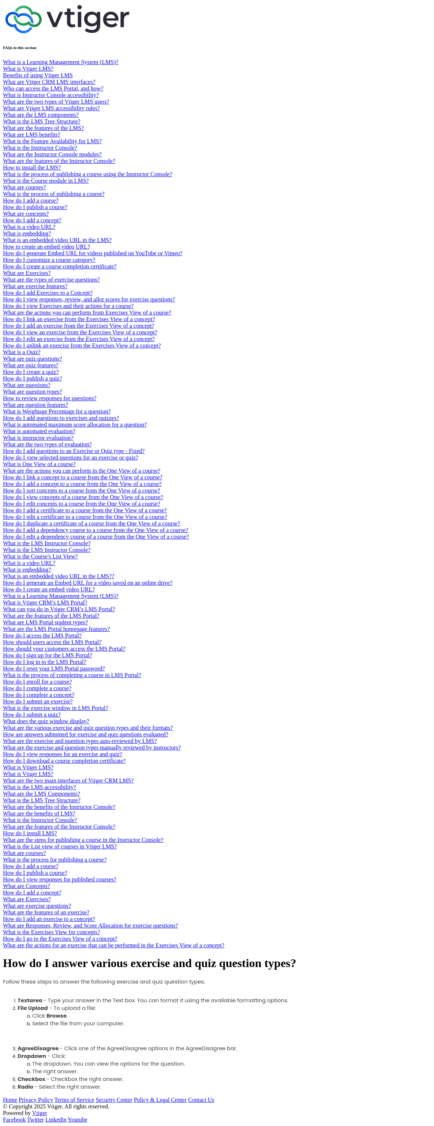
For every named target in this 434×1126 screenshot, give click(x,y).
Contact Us (201, 1100)
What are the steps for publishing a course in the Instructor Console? (83, 840)
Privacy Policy (36, 1100)
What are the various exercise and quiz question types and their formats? (88, 728)
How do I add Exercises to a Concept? (48, 293)
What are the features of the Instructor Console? (59, 161)
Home (10, 1100)
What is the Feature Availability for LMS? (52, 141)
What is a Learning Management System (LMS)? (60, 62)
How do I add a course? (31, 200)
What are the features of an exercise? (46, 912)
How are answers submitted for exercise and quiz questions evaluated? (85, 734)
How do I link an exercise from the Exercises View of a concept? (79, 319)
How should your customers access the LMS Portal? (64, 649)
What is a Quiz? (22, 352)
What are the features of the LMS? (43, 128)
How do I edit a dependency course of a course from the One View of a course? (96, 537)
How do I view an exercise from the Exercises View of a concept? (80, 332)
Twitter (35, 1119)
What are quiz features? (30, 365)
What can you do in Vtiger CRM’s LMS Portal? (59, 609)
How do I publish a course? (35, 207)
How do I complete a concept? (38, 695)
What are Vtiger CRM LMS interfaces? (49, 82)
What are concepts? (26, 214)
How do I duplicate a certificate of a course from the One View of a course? (91, 523)
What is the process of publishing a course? (54, 194)
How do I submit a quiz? (32, 714)
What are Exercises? (27, 273)
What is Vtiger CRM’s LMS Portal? (45, 602)
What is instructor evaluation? (38, 438)
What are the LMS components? (41, 115)
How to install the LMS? (32, 167)
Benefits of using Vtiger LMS (38, 75)
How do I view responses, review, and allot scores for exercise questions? (89, 299)
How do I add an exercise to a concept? (49, 919)
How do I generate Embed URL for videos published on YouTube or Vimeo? (92, 253)
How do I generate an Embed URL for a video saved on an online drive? (87, 583)
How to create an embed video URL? (46, 247)
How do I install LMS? (30, 833)
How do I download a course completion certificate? (64, 761)
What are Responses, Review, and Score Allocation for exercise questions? (90, 925)
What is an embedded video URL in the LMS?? (58, 576)
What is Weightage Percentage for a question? (57, 411)
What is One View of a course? (39, 464)
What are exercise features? (35, 286)
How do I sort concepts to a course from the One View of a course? (81, 490)
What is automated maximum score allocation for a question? (75, 424)
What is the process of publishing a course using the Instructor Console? (87, 174)
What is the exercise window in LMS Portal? (55, 708)
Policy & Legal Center (160, 1100)
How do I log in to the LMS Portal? (44, 662)
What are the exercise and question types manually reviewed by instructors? (92, 747)
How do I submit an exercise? (38, 701)
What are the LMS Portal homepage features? (56, 629)
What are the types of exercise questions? (51, 279)
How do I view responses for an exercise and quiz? (62, 754)
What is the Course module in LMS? (46, 181)
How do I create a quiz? (31, 372)
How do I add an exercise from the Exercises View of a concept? (78, 326)
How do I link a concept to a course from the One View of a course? (82, 477)
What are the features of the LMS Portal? (51, 616)
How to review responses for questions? (50, 398)
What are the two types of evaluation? (47, 444)
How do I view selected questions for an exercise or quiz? (70, 457)
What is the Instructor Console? (40, 148)
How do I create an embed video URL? (49, 589)
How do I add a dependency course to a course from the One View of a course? (95, 530)
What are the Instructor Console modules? (52, 154)
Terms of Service (74, 1100)
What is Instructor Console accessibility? (51, 95)
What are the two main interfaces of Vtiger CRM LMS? (68, 780)
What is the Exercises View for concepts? (51, 932)
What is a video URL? (29, 227)
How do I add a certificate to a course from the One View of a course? (85, 510)
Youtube (77, 1119)
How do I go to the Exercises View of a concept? (60, 939)
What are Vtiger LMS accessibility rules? (51, 108)
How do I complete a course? (37, 688)
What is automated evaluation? (39, 431)
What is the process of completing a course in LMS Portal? (72, 675)
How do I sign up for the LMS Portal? (47, 655)
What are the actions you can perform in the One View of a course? (81, 471)
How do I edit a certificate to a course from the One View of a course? (85, 517)
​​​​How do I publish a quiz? (32, 378)
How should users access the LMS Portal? (52, 642)
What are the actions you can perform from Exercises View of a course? (87, 312)
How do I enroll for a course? (37, 682)
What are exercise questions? (37, 906)
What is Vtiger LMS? (28, 69)
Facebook (14, 1119)
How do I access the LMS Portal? (42, 635)
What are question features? (35, 405)
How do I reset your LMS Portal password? (54, 668)
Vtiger (39, 1113)
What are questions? (26, 385)
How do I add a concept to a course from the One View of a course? (82, 484)
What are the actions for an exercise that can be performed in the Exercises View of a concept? (113, 945)
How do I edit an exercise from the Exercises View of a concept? (79, 339)
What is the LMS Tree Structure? (42, 121)
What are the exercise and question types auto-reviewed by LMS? (80, 741)
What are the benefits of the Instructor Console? (59, 807)
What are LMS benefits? (31, 134)
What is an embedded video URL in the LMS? (57, 240)
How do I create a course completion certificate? (60, 266)
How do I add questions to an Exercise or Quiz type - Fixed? (74, 451)
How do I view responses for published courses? (59, 879)
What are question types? (32, 392)
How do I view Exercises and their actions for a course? (68, 306)
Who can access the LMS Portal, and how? (53, 88)
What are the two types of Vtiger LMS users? (56, 102)
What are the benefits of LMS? (39, 813)
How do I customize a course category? (49, 260)
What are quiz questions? (32, 359)
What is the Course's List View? (40, 556)
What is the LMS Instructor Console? (47, 543)
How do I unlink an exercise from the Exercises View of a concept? (82, 345)
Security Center (114, 1100)
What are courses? (24, 187)
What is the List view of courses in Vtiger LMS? (60, 846)
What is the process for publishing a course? (54, 859)
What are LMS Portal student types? (45, 622)
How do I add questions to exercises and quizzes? (61, 418)
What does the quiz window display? (46, 721)
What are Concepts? (26, 886)
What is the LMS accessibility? (39, 787)
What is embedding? (27, 233)
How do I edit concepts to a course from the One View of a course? (81, 504)
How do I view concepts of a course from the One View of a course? (83, 497)
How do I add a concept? (32, 220)
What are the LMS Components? (41, 794)
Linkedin (56, 1119)
